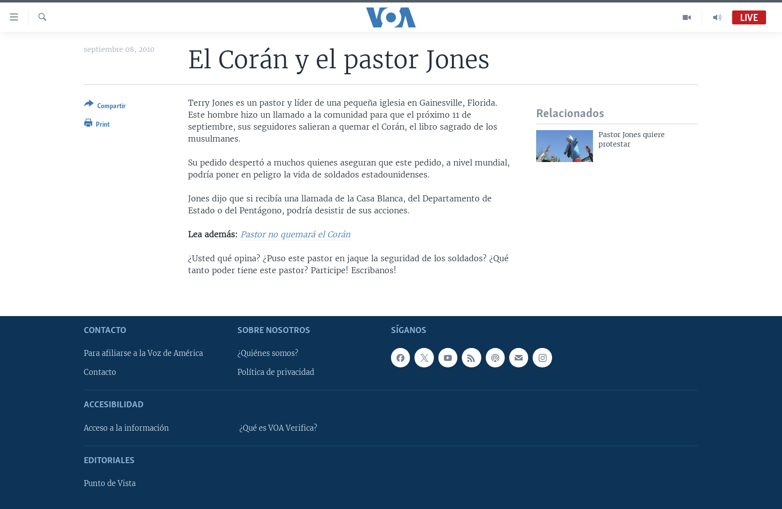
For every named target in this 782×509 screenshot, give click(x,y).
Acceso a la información (126, 428)
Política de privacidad (275, 372)
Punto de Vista (110, 483)
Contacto (100, 372)
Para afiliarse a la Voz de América (143, 353)
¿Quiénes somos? (267, 353)
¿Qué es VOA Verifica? (278, 428)
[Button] (105, 107)
